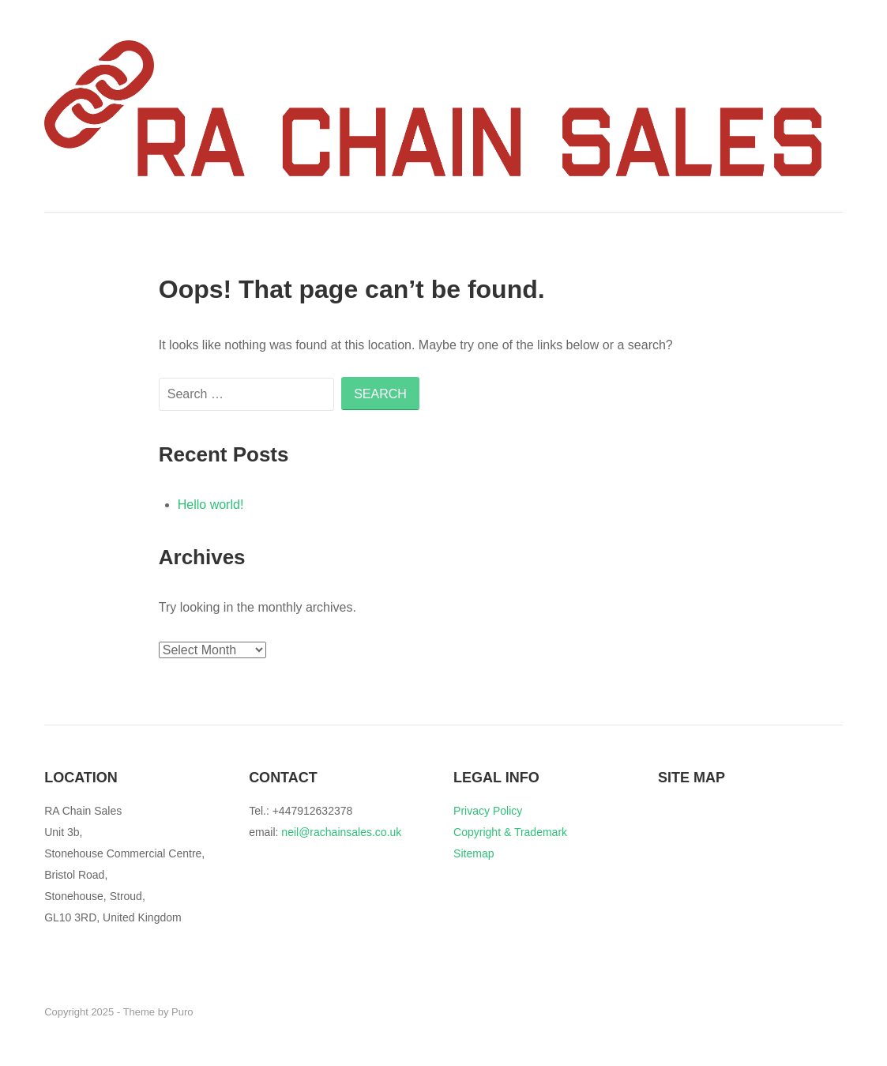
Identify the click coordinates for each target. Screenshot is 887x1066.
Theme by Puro (158, 1012)
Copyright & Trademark (510, 832)
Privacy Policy (487, 810)
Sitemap (473, 853)
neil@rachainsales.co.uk (341, 832)
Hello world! (211, 504)
